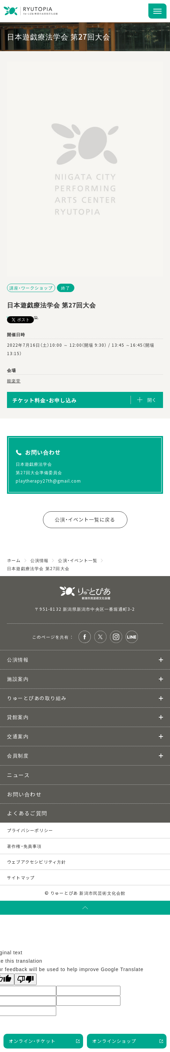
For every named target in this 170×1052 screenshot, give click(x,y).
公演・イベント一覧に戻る (85, 519)
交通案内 (18, 736)
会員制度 (18, 755)
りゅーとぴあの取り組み (37, 697)
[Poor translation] (25, 979)
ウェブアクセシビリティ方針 (36, 862)
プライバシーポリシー (30, 830)
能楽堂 (14, 380)
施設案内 (18, 678)
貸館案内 (18, 716)
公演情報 (18, 659)
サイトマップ (21, 877)
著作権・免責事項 (24, 846)
